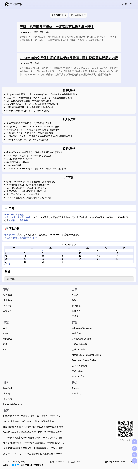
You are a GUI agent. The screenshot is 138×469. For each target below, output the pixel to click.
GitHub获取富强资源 (14, 214)
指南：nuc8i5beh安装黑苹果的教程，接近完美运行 (30, 182)
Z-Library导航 (78, 376)
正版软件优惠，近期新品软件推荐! (20, 237)
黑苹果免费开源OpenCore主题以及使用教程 (27, 185)
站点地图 (7, 295)
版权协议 (76, 393)
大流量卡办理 (23, 217)
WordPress (60, 462)
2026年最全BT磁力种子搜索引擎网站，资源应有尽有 (28, 421)
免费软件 (76, 333)
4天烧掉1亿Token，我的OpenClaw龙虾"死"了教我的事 (32, 104)
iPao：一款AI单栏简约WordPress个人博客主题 (28, 156)
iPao (79, 462)
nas (5, 349)
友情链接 (7, 311)
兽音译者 (7, 305)
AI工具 (75, 295)
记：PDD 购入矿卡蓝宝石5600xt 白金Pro (26, 188)
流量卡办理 (9, 217)
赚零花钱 (24, 220)
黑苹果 (75, 316)
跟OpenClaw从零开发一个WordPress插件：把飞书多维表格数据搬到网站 (41, 94)
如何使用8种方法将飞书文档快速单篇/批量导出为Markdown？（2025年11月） (35, 443)
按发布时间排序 (58, 15)
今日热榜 (7, 399)
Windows (7, 339)
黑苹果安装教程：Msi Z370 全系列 (23, 194)
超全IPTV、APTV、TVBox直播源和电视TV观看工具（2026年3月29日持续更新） (35, 454)
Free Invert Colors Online (84, 360)
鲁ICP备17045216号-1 (116, 462)
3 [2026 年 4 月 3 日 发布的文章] (79, 250)
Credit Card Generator (82, 339)
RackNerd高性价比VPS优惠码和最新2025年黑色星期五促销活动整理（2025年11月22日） (35, 427)
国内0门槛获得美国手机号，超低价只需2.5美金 (29, 123)
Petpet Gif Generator (13, 404)
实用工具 (44, 32)
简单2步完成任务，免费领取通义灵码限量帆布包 (29, 133)
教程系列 (76, 300)
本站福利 (13, 220)
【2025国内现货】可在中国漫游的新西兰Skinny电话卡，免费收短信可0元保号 (35, 437)
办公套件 (34, 32)
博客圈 (6, 393)
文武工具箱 (77, 371)
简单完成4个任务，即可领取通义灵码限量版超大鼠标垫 (32, 130)
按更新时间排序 (78, 15)
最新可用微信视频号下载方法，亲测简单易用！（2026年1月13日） (35, 448)
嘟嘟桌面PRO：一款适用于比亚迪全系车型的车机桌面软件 (34, 152)
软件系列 (34, 63)
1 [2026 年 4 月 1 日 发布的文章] (42, 250)
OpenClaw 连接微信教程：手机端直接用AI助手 (28, 101)
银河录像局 (9, 234)
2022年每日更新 (14, 165)
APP (5, 328)
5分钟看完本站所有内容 (17, 162)
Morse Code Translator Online (86, 355)
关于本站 (7, 300)
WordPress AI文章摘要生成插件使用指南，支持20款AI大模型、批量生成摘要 (35, 432)
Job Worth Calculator (82, 328)
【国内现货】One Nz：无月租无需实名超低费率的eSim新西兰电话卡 (39, 136)
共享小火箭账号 (79, 366)
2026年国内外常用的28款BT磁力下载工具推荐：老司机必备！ (33, 416)
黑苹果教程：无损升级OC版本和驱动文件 (26, 191)
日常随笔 (76, 305)
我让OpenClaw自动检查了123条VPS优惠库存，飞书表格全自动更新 (39, 98)
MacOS (6, 333)
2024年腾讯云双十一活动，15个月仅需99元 (27, 140)
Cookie (75, 388)
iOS (5, 344)
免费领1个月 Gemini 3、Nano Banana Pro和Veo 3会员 (32, 127)
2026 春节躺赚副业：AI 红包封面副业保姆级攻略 (29, 107)
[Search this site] (126, 4)
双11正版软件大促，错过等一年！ (22, 159)
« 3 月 (7, 264)
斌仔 (23, 462)
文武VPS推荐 (78, 349)
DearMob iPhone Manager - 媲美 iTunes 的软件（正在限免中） (36, 169)
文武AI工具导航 (79, 344)
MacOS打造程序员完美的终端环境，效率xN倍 (28, 198)
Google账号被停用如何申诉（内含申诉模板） (28, 111)
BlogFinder (8, 388)
